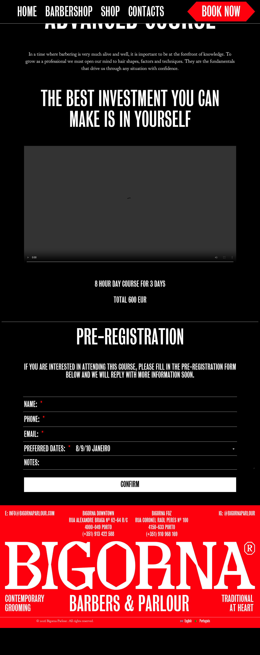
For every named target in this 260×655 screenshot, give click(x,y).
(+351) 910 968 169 (161, 559)
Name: (31, 430)
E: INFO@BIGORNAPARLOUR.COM (30, 538)
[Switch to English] (185, 646)
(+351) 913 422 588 (98, 559)
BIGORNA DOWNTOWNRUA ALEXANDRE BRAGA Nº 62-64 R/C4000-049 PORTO (98, 545)
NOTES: (31, 488)
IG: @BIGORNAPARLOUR (237, 538)
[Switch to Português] (202, 646)
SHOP (110, 12)
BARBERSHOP (69, 12)
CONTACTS (146, 12)
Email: (32, 459)
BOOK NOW (221, 12)
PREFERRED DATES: (45, 474)
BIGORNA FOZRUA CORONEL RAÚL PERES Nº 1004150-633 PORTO (161, 545)
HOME (27, 12)
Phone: (32, 445)
